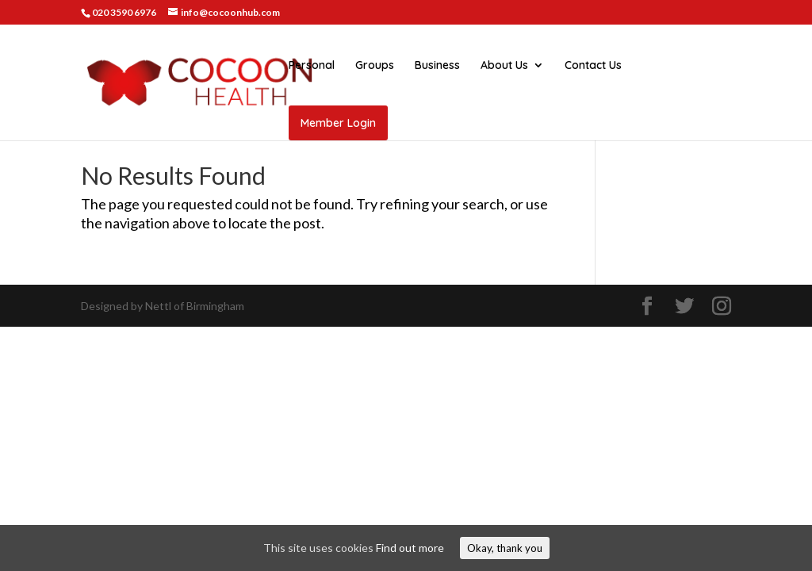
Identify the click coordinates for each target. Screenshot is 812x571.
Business (437, 65)
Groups (374, 65)
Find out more (410, 547)
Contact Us (593, 65)
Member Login (338, 123)
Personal (312, 65)
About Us (504, 65)
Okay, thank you (504, 548)
